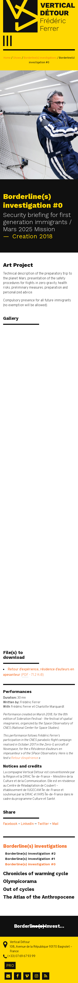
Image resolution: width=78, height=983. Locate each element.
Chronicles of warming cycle (35, 873)
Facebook (10, 824)
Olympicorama (20, 881)
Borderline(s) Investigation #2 (30, 853)
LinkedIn (27, 824)
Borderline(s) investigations (40, 58)
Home (7, 58)
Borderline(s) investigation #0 (30, 864)
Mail (55, 824)
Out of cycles (18, 889)
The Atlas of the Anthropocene (38, 897)
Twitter (43, 824)
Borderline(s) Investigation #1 (30, 859)
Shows (17, 58)
